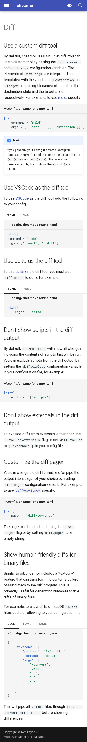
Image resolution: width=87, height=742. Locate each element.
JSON (11, 623)
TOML (11, 215)
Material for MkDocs (31, 737)
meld (62, 97)
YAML (27, 215)
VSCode (22, 198)
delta (20, 271)
